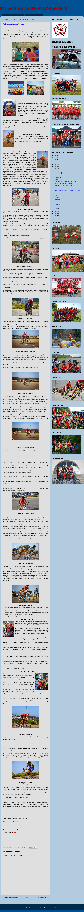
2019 (55, 159)
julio (56, 195)
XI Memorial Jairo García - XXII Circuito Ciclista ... (67, 190)
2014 (55, 171)
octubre (57, 177)
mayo (56, 199)
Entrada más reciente (10, 898)
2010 (55, 218)
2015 (55, 168)
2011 (55, 215)
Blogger (60, 907)
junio (56, 197)
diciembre (57, 173)
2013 (55, 211)
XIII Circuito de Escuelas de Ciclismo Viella (66, 181)
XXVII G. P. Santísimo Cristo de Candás (65, 185)
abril (56, 202)
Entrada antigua (42, 898)
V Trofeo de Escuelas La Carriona (63, 183)
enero (56, 208)
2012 (55, 213)
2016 (55, 166)
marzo (57, 204)
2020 (55, 157)
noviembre (58, 175)
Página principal (7, 15)
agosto (57, 193)
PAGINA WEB (19, 15)
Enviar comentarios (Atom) (17, 901)
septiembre (58, 179)
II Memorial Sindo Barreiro (13, 24)
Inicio (27, 898)
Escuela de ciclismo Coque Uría (33, 8)
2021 (55, 155)
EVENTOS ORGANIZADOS (33, 15)
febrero (57, 206)
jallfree (45, 907)
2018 (55, 162)
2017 (55, 164)
